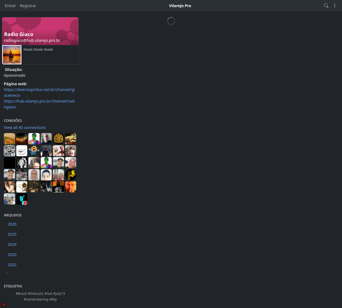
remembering (37, 299)
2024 (12, 244)
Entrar (10, 5)
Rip (54, 299)
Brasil (22, 293)
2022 (12, 264)
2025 (12, 234)
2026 (12, 224)
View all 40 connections (25, 127)
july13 (60, 293)
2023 (12, 254)
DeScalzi (36, 293)
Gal (49, 293)
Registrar (28, 5)
